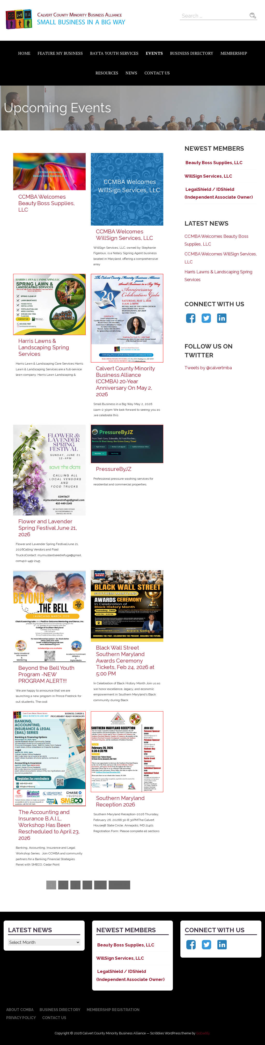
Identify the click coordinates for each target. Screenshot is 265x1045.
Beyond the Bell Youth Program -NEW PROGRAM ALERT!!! (46, 674)
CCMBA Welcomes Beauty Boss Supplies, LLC (46, 203)
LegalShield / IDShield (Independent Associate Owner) (219, 193)
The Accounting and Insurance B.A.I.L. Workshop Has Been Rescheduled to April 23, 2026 (49, 825)
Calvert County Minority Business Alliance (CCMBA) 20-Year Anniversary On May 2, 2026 (125, 381)
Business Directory (191, 53)
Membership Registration (113, 1010)
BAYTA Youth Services (114, 53)
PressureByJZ (113, 469)
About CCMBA (19, 1010)
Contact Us (157, 73)
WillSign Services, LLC (208, 176)
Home (24, 53)
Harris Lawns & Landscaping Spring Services (43, 347)
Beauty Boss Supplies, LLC (213, 162)
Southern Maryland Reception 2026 (120, 801)
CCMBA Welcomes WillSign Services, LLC (124, 234)
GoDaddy (203, 1033)
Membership (233, 53)
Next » (119, 885)
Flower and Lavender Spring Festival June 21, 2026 (47, 528)
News (131, 73)
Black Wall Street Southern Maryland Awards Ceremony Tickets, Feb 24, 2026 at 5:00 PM (125, 660)
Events (154, 53)
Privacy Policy (21, 1018)
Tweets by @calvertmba (208, 367)
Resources (106, 73)
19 (100, 885)
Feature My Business (60, 53)
